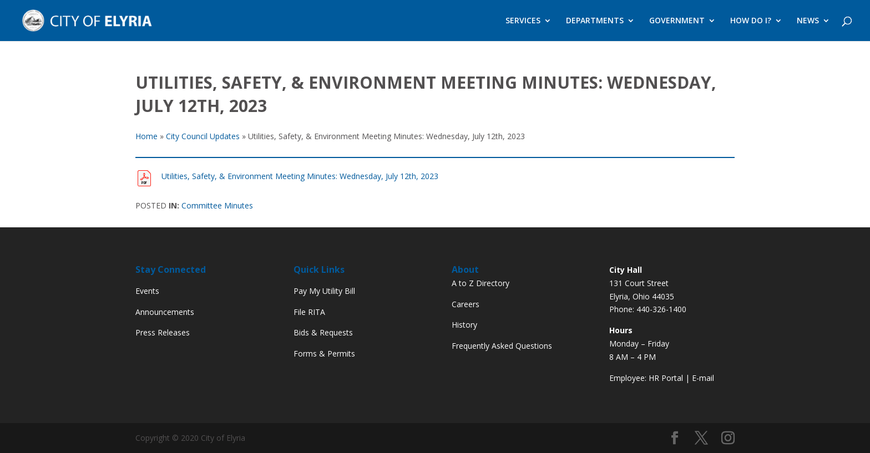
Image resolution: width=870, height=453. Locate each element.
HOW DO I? (750, 21)
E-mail (703, 378)
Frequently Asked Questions (502, 345)
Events (147, 291)
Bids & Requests (323, 332)
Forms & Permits (324, 353)
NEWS (808, 21)
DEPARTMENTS (595, 21)
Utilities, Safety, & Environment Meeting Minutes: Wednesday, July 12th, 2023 (299, 176)
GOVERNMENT (677, 21)
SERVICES (522, 21)
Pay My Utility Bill (324, 291)
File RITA (309, 312)
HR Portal (666, 378)
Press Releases (162, 332)
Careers (465, 304)
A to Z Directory (480, 283)
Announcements (164, 312)
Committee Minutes (217, 205)
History (464, 324)
